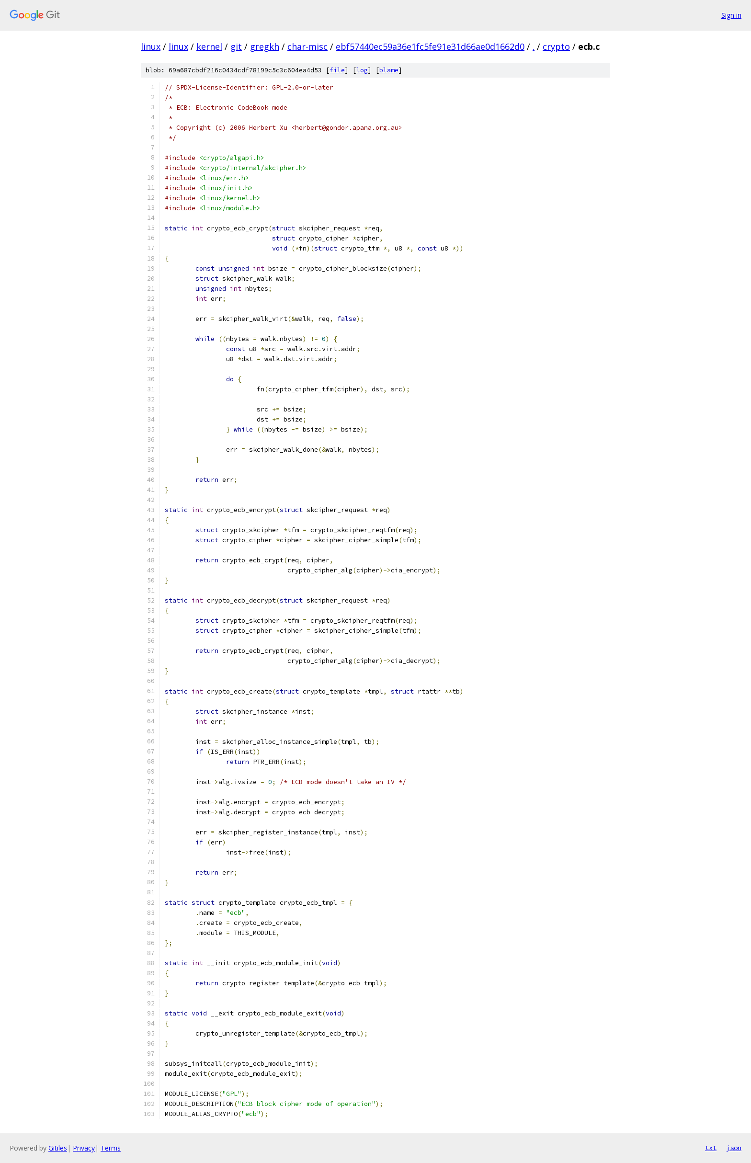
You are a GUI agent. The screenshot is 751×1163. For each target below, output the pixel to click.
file (337, 70)
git (236, 46)
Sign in (731, 15)
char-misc (307, 46)
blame (388, 70)
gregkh (264, 46)
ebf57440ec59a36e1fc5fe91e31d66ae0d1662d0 (430, 46)
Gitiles (57, 1147)
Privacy (84, 1147)
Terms (111, 1147)
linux (150, 46)
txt (711, 1147)
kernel (209, 46)
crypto (556, 46)
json (733, 1147)
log (362, 70)
